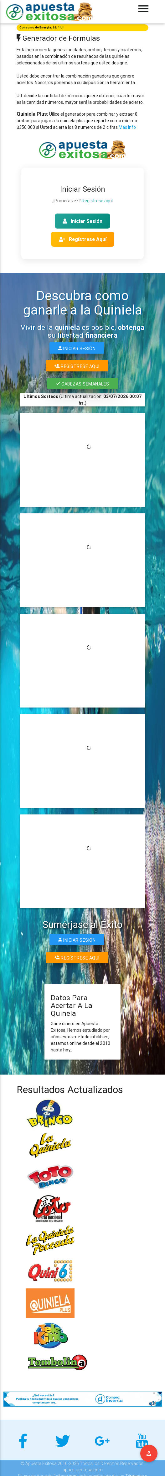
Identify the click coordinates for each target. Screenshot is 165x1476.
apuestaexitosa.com (83, 1470)
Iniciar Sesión (82, 221)
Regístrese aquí (97, 201)
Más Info (127, 127)
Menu (149, 1453)
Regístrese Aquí (82, 239)
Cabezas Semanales (82, 383)
